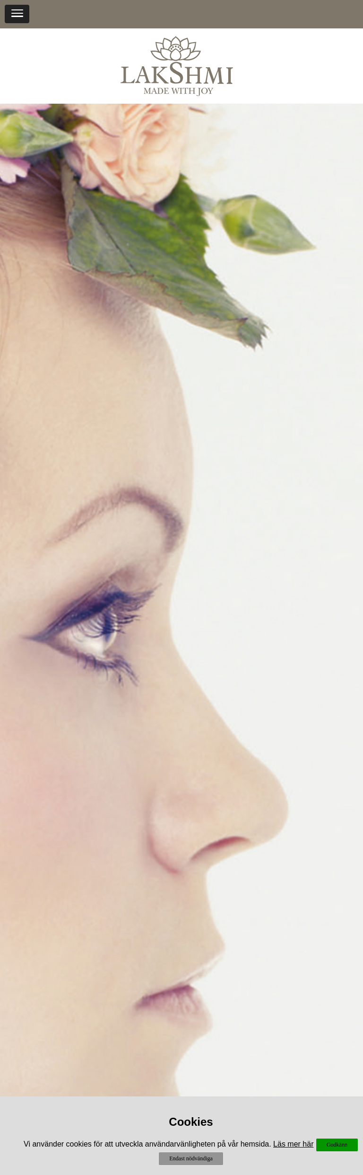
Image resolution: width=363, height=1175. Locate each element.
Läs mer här (293, 1144)
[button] (17, 14)
